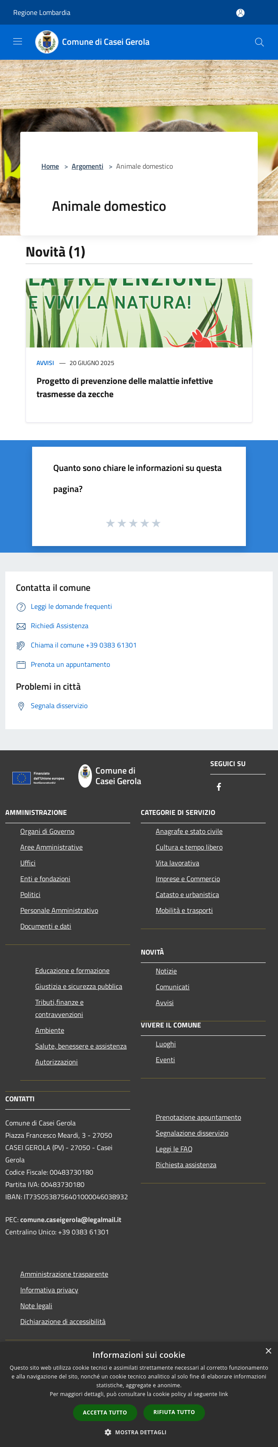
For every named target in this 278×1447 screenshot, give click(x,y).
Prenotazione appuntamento (198, 1117)
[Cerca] (259, 42)
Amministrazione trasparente (64, 1274)
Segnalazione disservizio (192, 1133)
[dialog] (139, 1394)
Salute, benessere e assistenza (81, 1046)
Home (50, 166)
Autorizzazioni (56, 1061)
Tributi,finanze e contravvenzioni (59, 1008)
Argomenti (87, 166)
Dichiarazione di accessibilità (63, 1321)
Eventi (165, 1059)
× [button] (268, 1351)
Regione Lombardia (41, 12)
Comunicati (173, 986)
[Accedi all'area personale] (240, 13)
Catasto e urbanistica (187, 894)
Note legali (36, 1305)
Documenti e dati (45, 926)
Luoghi (166, 1043)
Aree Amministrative (51, 847)
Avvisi (45, 362)
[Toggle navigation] (17, 41)
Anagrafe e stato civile (189, 831)
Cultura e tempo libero (189, 847)
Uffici (28, 862)
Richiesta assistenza (186, 1164)
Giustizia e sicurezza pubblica (78, 986)
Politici (30, 894)
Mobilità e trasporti (184, 910)
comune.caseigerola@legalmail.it (70, 1219)
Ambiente (49, 1030)
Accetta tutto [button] (105, 1412)
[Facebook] (219, 787)
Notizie (166, 971)
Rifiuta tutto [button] (174, 1412)
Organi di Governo (47, 831)
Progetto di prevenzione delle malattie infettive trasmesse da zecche (125, 387)
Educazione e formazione (72, 970)
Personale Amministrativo (59, 910)
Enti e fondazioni (45, 878)
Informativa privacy (49, 1289)
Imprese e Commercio (188, 878)
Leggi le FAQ (174, 1148)
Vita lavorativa (177, 862)
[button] (139, 1432)
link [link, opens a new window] (223, 1394)
